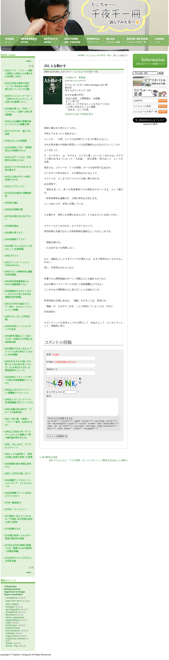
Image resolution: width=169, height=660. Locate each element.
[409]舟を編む (11, 203)
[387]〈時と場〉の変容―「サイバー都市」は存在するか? (18, 422)
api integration (13, 609)
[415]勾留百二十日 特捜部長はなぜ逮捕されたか (18, 149)
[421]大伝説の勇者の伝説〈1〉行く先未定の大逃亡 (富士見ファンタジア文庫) (17, 86)
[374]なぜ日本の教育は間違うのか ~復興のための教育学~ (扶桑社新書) (18, 548)
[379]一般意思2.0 (13, 502)
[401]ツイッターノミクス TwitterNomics (17, 264)
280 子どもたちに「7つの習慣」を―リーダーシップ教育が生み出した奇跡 (87, 462)
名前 (52, 354)
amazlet (75, 81)
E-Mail (61, 361)
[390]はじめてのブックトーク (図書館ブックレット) (18, 391)
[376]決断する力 (12, 529)
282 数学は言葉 (49, 459)
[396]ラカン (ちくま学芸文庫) (17, 318)
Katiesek (10, 633)
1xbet (8, 622)
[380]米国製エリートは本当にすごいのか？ (18, 494)
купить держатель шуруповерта (15, 618)
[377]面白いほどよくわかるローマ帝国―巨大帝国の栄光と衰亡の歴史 (18, 519)
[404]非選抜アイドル (15, 239)
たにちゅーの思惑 (142, 106)
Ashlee (9, 643)
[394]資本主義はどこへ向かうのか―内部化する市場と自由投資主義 (18, 339)
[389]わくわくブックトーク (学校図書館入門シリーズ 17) (19, 401)
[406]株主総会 (11, 226)
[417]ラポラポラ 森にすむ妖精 (18, 132)
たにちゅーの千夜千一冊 (98, 55)
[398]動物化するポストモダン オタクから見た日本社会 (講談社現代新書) (18, 294)
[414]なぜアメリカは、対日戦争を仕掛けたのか (18, 158)
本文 (48, 396)
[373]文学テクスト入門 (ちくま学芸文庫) (18, 559)
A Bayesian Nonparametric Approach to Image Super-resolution (14, 590)
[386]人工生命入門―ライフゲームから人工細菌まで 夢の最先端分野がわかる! (18, 434)
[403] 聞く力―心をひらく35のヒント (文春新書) (18, 247)
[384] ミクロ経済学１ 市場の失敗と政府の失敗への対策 (18, 455)
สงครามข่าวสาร (14, 601)
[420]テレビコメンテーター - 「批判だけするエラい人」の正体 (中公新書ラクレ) (18, 99)
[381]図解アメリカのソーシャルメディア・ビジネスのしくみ (18, 483)
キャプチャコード (55, 392)
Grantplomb (12, 597)
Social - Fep (12, 645)
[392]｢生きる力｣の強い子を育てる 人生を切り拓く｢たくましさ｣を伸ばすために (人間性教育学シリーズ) (18, 366)
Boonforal (11, 614)
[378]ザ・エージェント (16, 509)
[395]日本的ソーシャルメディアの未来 (18, 327)
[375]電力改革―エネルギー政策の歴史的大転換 (18, 537)
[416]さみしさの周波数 (16, 141)
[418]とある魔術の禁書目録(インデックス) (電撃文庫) (18, 123)
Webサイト (52, 369)
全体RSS (138, 100)
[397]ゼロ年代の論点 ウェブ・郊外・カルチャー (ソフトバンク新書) (18, 307)
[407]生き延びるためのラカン (18, 217)
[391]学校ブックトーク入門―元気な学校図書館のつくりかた (18, 380)
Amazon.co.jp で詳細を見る (79, 114)
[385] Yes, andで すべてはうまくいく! (18, 446)
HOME (81, 55)
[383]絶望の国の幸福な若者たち (18, 465)
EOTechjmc (11, 625)
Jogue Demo (12, 636)
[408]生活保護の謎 (14, 209)
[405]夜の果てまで (14, 232)
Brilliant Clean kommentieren (13, 629)
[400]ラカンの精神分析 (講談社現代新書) (18, 273)
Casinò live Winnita (15, 638)
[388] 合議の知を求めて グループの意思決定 (18, 410)
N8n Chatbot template (12, 605)
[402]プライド (11, 255)
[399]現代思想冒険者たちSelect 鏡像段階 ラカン (17, 283)
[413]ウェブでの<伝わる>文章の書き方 (18, 168)
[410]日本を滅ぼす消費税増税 (18, 194)
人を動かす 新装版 (75, 77)
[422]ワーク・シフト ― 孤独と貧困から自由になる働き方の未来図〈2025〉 (18, 73)
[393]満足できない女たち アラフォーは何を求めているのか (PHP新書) (18, 351)
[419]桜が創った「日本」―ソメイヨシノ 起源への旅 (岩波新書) (18, 111)
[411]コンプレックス (15, 186)
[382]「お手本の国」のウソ (18, 473)
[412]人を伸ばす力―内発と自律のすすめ (18, 178)
